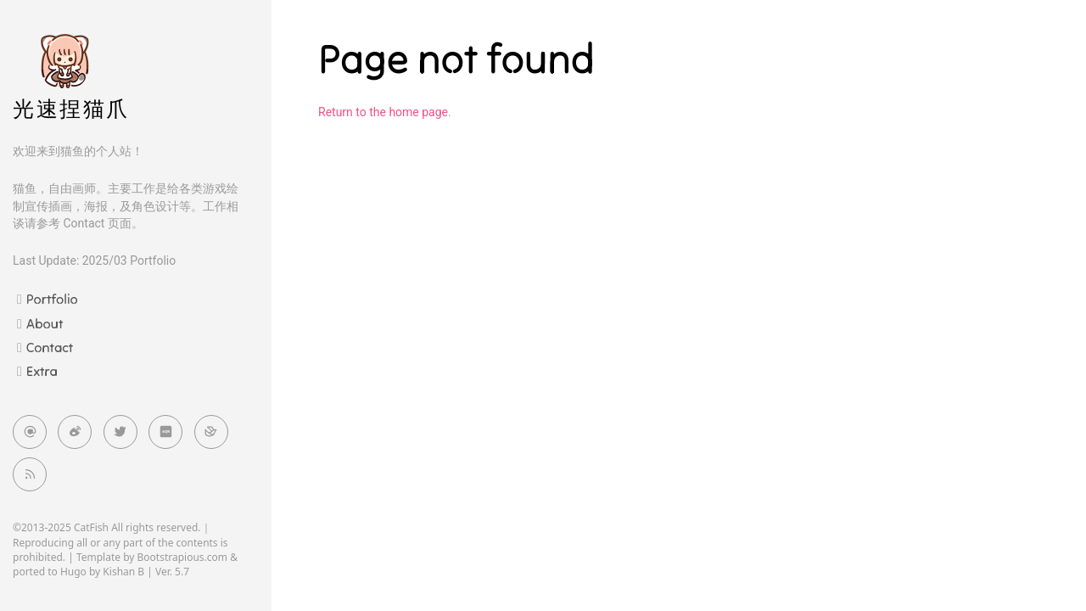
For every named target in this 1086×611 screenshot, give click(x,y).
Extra (42, 370)
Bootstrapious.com (182, 557)
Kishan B (123, 571)
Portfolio (52, 298)
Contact (49, 347)
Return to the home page (383, 112)
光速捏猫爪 (71, 109)
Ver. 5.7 (172, 571)
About (44, 323)
